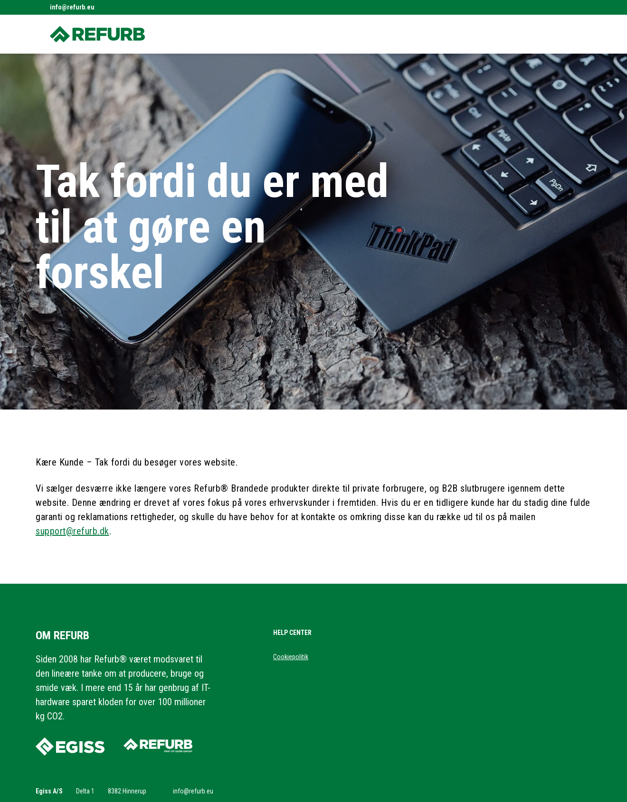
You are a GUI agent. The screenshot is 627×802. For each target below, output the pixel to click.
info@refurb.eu (72, 7)
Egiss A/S (49, 791)
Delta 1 (85, 791)
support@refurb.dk (72, 531)
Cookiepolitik (290, 657)
